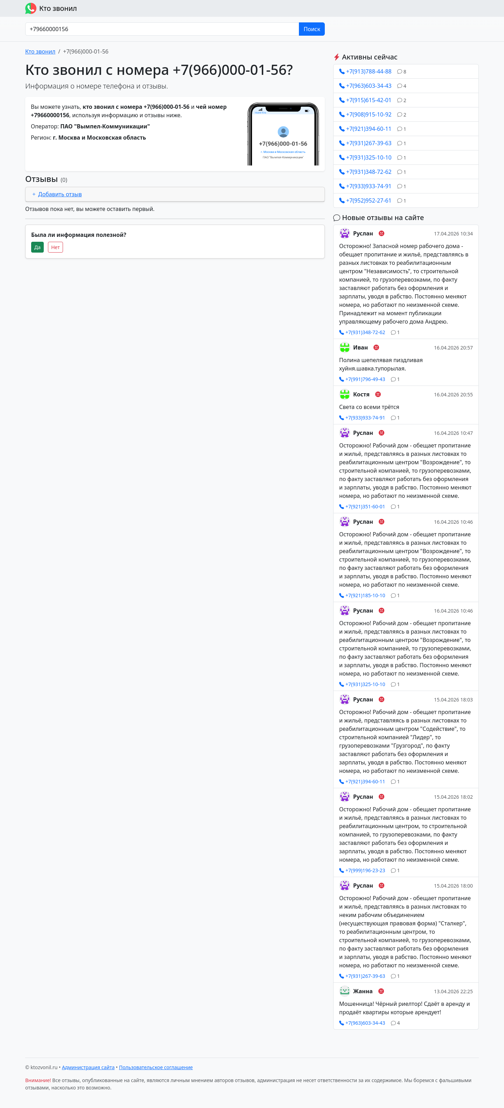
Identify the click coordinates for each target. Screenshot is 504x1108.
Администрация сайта (88, 1067)
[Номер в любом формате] (162, 29)
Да (37, 247)
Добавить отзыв (56, 194)
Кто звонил (51, 8)
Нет (55, 247)
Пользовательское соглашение (156, 1067)
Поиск (311, 29)
